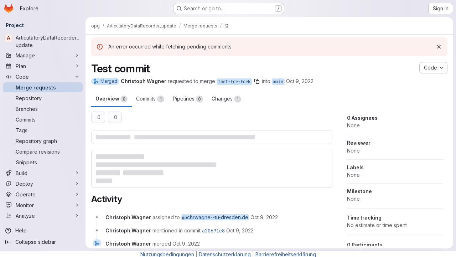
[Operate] (43, 194)
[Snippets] (43, 162)
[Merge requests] (43, 87)
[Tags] (43, 130)
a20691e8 (213, 230)
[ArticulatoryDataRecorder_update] (43, 41)
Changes (226, 99)
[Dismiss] (439, 46)
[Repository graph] (43, 141)
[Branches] (43, 109)
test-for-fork (234, 81)
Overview (111, 99)
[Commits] (43, 119)
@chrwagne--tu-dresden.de (215, 217)
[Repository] (43, 98)
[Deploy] (43, 184)
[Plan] (43, 66)
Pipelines (188, 99)
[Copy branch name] (257, 81)
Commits (150, 99)
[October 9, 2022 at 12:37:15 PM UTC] (264, 217)
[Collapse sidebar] (43, 242)
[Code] (43, 77)
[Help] (43, 231)
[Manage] (43, 55)
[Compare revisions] (43, 151)
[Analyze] (43, 216)
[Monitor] (43, 205)
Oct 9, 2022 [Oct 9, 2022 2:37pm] (300, 81)
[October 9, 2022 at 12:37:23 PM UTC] (240, 230)
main (278, 81)
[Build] (43, 173)
